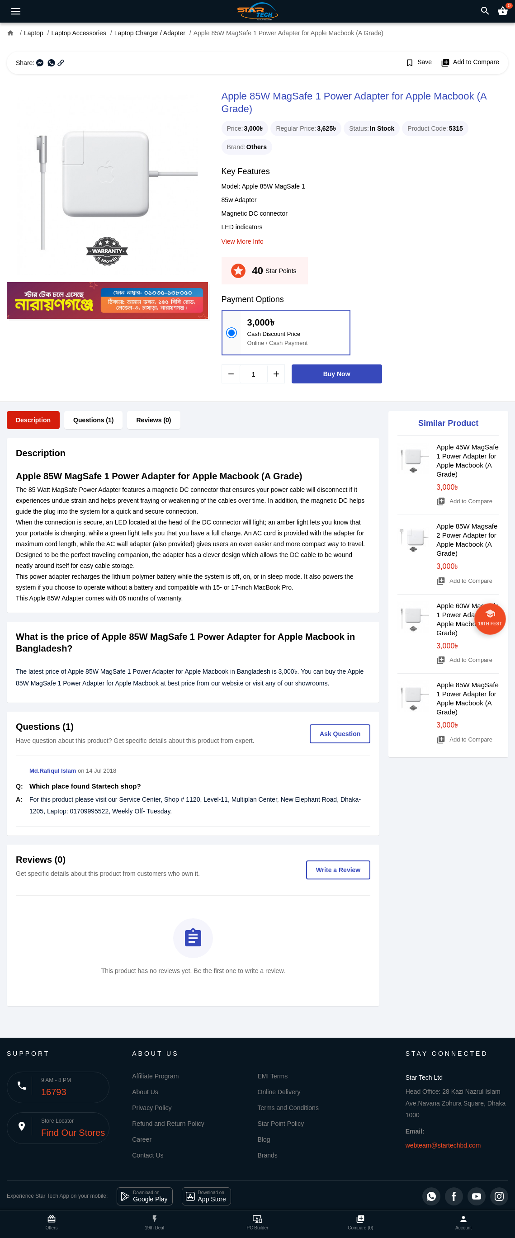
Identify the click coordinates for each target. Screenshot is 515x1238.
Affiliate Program (155, 1076)
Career (141, 1139)
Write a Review (338, 870)
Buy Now (336, 374)
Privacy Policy (151, 1107)
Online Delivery (279, 1092)
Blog (264, 1139)
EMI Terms (273, 1076)
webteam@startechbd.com (443, 1145)
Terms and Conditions (288, 1107)
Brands (268, 1155)
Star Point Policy (281, 1123)
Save (418, 62)
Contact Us (147, 1155)
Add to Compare (470, 62)
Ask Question (340, 733)
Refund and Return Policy (168, 1123)
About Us (145, 1092)
